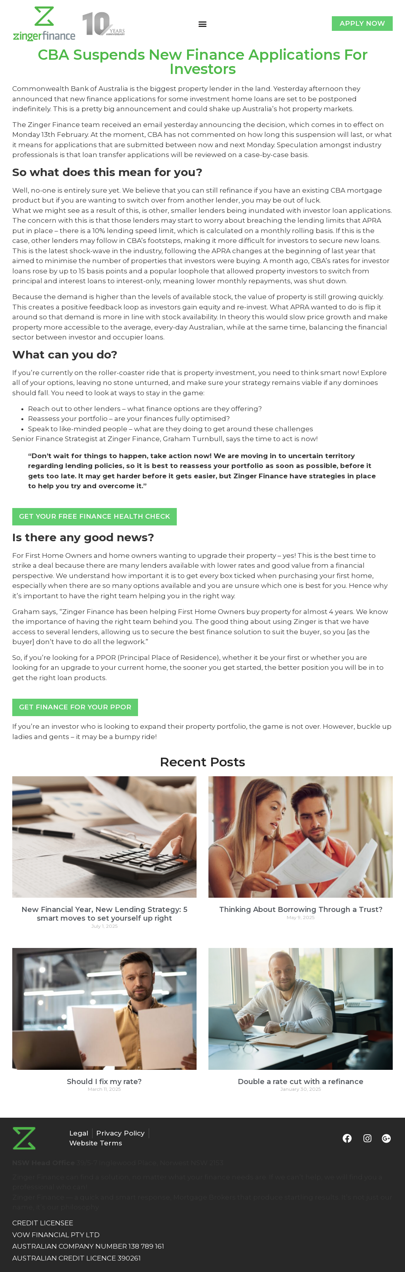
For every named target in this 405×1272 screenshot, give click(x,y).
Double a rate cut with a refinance (300, 1081)
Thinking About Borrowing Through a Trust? (300, 909)
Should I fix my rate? (104, 1081)
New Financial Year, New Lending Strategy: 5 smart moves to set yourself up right (104, 914)
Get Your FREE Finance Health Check (94, 516)
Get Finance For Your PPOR (75, 707)
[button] (202, 23)
